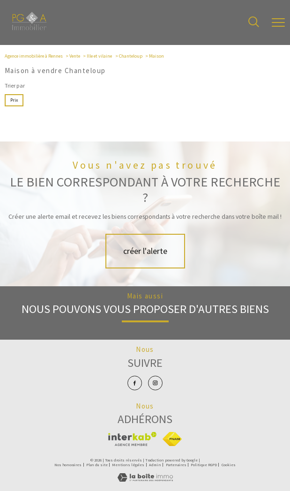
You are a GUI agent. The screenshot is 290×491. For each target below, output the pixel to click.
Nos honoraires (68, 464)
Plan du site (97, 464)
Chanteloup (130, 56)
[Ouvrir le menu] (278, 22)
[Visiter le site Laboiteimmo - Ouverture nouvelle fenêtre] (145, 479)
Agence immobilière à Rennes (34, 56)
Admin (155, 464)
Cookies (229, 465)
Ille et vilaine (99, 56)
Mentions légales (128, 464)
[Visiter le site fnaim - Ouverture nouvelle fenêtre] (172, 439)
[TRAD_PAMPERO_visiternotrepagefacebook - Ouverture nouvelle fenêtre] (134, 383)
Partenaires (176, 464)
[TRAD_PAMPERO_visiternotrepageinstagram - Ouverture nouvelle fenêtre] (155, 383)
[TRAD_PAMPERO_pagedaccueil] (29, 28)
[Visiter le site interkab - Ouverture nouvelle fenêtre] (132, 439)
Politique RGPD (204, 464)
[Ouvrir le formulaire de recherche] (254, 22)
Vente (74, 56)
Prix (14, 100)
